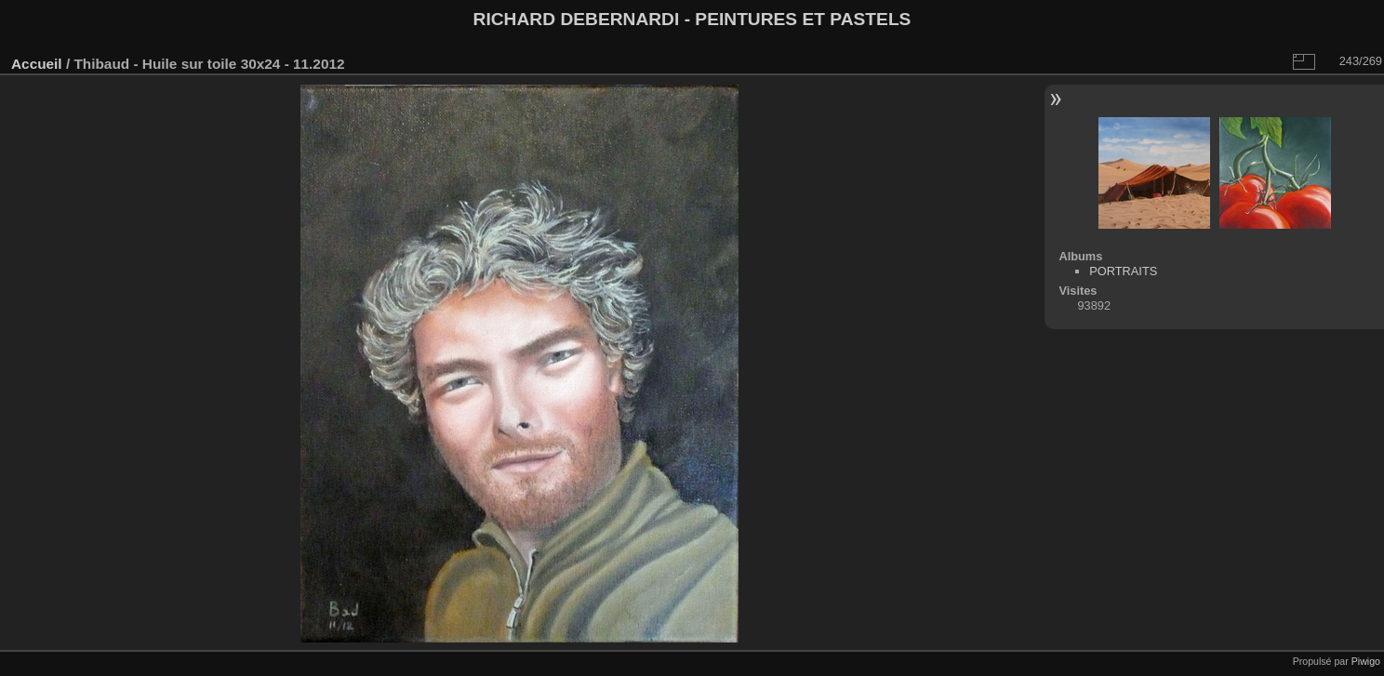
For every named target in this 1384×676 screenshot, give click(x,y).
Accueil (36, 64)
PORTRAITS (1123, 271)
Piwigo (1365, 661)
